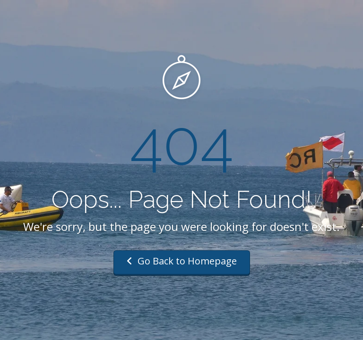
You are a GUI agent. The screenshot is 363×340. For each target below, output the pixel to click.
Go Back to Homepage (182, 261)
